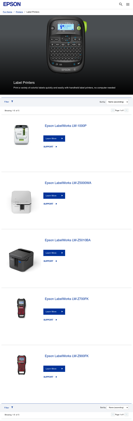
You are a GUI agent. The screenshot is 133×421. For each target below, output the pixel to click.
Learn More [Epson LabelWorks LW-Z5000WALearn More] (51, 195)
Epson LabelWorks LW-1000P (66, 126)
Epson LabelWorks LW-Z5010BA (68, 240)
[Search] (120, 4)
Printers (19, 12)
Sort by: (103, 102)
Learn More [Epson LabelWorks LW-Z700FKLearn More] (51, 311)
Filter (6, 102)
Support (48, 147)
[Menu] (127, 4)
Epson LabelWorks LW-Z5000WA (68, 183)
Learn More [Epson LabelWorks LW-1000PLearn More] (51, 138)
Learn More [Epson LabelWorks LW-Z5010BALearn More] (51, 253)
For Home (7, 12)
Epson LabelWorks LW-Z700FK (67, 299)
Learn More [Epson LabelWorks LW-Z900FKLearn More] (51, 369)
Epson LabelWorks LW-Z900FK (67, 356)
